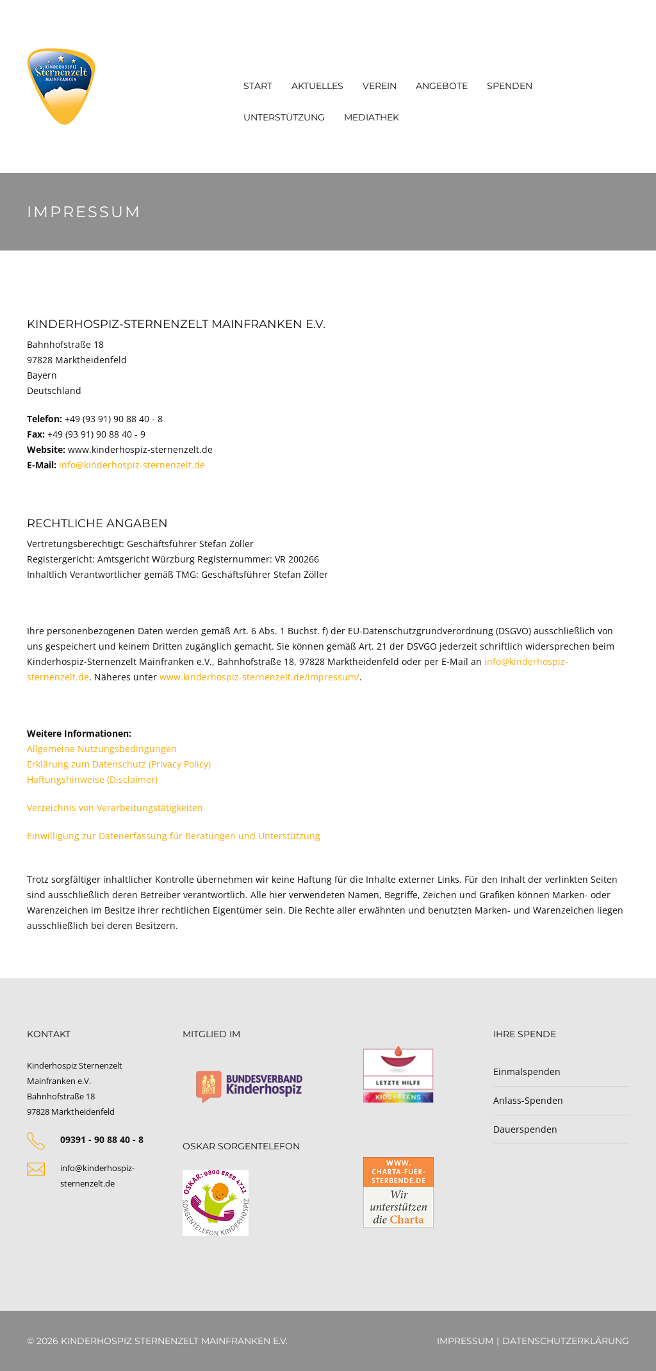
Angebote (442, 86)
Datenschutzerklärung (565, 1341)
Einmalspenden (527, 1071)
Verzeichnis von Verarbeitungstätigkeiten (115, 807)
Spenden (509, 86)
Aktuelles (317, 86)
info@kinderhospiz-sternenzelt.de (132, 465)
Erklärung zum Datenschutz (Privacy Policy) (119, 764)
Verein (380, 86)
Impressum (465, 1341)
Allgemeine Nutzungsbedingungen (102, 749)
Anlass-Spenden (528, 1100)
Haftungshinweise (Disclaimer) (92, 779)
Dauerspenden (525, 1129)
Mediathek (371, 117)
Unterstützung (284, 117)
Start (257, 86)
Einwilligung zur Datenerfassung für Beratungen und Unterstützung (173, 836)
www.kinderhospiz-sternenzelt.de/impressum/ (259, 677)
